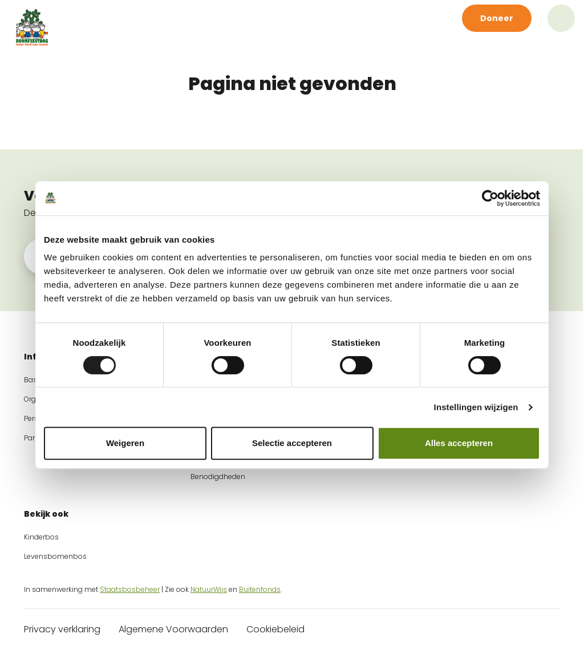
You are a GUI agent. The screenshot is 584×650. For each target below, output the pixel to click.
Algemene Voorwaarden (173, 629)
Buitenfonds (260, 589)
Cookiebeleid (275, 629)
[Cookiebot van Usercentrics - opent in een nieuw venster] (490, 198)
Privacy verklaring (62, 629)
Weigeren (125, 443)
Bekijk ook (46, 514)
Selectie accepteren (292, 443)
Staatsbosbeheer (130, 589)
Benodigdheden (217, 476)
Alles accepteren (459, 443)
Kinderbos (41, 537)
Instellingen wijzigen (476, 407)
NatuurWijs (208, 589)
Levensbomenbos (55, 556)
